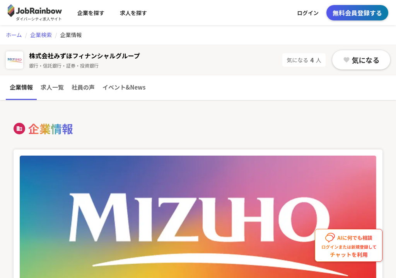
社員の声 (83, 87)
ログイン (308, 13)
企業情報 (21, 87)
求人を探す (133, 13)
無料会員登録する (357, 12)
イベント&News (123, 87)
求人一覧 (52, 87)
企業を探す (90, 13)
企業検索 (41, 35)
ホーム (14, 35)
